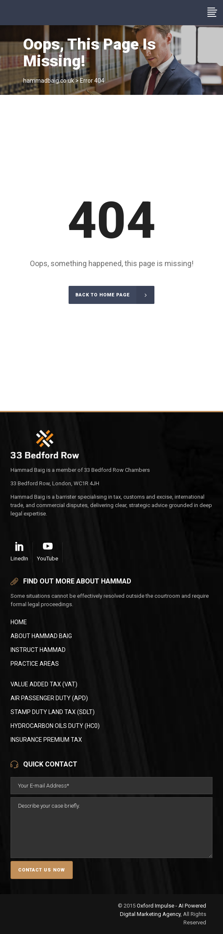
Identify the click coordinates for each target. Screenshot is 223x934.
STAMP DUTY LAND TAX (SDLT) (53, 712)
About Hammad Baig (41, 636)
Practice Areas (35, 663)
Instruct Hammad (38, 649)
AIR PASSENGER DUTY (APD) (49, 698)
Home (19, 622)
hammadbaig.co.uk (48, 81)
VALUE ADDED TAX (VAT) (44, 684)
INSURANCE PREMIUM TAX (46, 739)
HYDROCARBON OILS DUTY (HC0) (55, 725)
